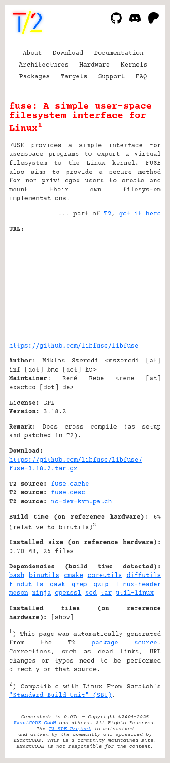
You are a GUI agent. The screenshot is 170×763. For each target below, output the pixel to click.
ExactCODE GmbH (35, 723)
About (32, 53)
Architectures (43, 65)
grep (79, 584)
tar (106, 593)
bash (16, 575)
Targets (74, 77)
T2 (108, 214)
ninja (41, 593)
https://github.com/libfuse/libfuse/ (75, 460)
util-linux (135, 593)
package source (124, 643)
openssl (68, 593)
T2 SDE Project (70, 729)
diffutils (143, 575)
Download (68, 53)
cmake (73, 575)
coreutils (105, 575)
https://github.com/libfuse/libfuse (73, 346)
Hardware (94, 65)
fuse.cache (70, 484)
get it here (140, 214)
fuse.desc (68, 492)
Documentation (119, 53)
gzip (101, 584)
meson (18, 593)
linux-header (138, 584)
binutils (44, 575)
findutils (26, 584)
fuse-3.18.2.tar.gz (43, 468)
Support (111, 77)
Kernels (134, 65)
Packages (34, 77)
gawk (57, 584)
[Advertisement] (134, 284)
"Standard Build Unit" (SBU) (60, 695)
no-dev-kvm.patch (81, 501)
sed (91, 593)
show (62, 617)
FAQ (141, 77)
